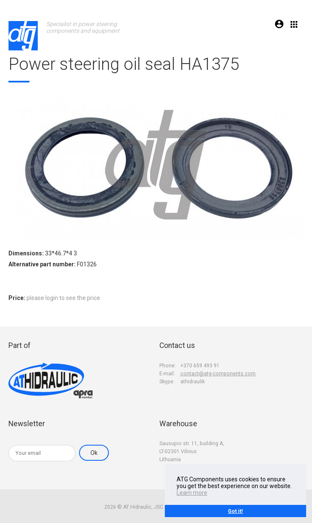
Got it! (235, 511)
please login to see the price (63, 298)
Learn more (192, 492)
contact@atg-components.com (218, 374)
